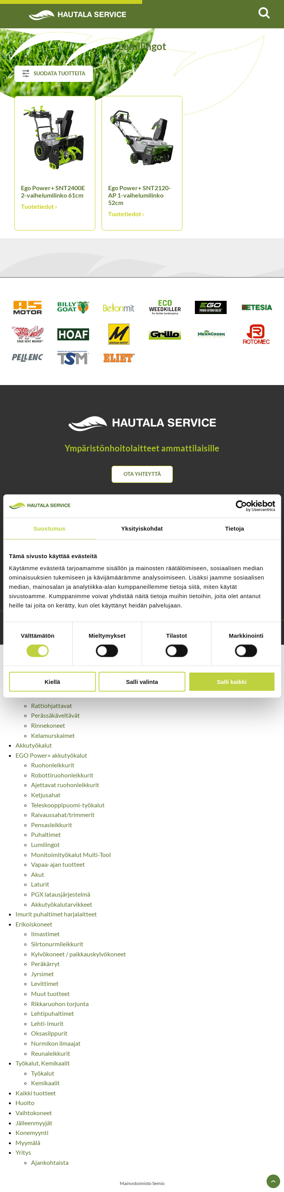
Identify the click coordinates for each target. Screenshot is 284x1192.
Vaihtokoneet (33, 1112)
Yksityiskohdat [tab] (142, 528)
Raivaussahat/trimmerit (63, 814)
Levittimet (45, 983)
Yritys (23, 1152)
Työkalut (42, 1073)
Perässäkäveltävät (55, 715)
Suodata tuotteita (53, 74)
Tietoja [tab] (234, 528)
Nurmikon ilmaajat (56, 1043)
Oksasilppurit (49, 1033)
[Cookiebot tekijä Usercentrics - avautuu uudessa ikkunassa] (241, 506)
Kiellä (52, 681)
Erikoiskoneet (33, 924)
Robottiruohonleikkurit (62, 775)
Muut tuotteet (50, 993)
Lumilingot (45, 844)
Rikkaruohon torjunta (60, 1003)
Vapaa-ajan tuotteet (58, 864)
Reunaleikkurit (50, 1053)
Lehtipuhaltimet (52, 1013)
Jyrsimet (42, 973)
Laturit (40, 884)
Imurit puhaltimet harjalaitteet (56, 914)
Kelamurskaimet (53, 735)
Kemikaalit (45, 1082)
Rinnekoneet (48, 725)
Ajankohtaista (50, 1162)
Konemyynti (31, 1132)
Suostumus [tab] (49, 528)
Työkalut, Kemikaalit (42, 1063)
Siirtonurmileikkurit (57, 943)
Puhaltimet (46, 834)
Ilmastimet (45, 933)
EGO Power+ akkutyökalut (51, 755)
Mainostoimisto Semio (142, 1183)
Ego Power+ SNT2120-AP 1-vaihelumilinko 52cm (139, 195)
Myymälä (27, 1142)
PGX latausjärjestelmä (60, 894)
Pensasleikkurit (51, 824)
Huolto (24, 1102)
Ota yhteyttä (142, 474)
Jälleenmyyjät (33, 1122)
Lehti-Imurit (47, 1023)
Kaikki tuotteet (35, 1093)
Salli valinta (142, 681)
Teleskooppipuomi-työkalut (68, 805)
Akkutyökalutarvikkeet (61, 904)
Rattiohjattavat (51, 705)
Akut (37, 874)
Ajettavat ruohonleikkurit (65, 784)
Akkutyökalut (33, 745)
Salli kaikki (232, 681)
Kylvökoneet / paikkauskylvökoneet (78, 954)
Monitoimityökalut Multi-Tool (71, 854)
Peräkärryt (45, 963)
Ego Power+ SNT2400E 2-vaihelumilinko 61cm (53, 191)
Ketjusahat (45, 794)
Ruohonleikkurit (52, 765)
